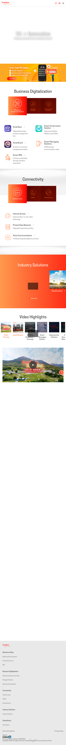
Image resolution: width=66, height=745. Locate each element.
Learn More (12, 78)
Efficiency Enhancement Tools (11, 676)
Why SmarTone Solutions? (10, 656)
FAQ (4, 665)
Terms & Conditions (9, 731)
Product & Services (8, 661)
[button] (29, 80)
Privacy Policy (59, 731)
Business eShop (8, 652)
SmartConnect (7, 703)
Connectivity (7, 691)
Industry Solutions (9, 710)
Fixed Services (7, 695)
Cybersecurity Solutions (9, 684)
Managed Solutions (8, 680)
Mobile (4, 699)
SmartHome (7, 721)
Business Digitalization (10, 671)
